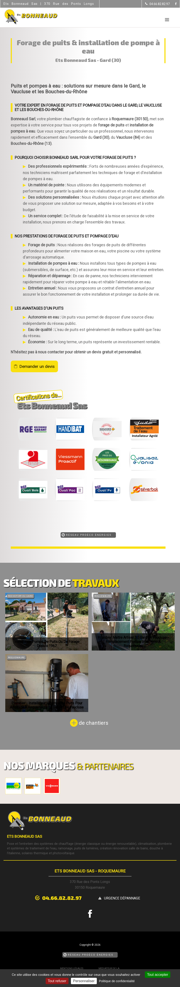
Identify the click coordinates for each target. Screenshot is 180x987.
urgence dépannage (122, 898)
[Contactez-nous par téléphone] (157, 4)
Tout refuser (57, 981)
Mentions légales (71, 968)
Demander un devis (37, 366)
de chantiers (93, 723)
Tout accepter (157, 974)
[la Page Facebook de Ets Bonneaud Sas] (173, 4)
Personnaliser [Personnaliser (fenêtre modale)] (84, 981)
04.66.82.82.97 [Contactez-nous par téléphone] (62, 898)
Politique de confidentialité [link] (117, 981)
